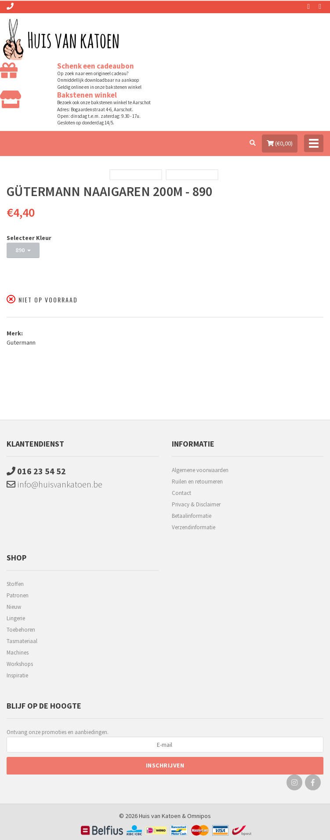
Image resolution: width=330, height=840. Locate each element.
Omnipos (199, 816)
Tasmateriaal (22, 641)
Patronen (18, 595)
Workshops (20, 664)
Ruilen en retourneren (197, 481)
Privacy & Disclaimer (196, 504)
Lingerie (16, 618)
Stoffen (15, 584)
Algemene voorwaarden (200, 470)
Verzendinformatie (193, 527)
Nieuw (14, 607)
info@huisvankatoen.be (54, 484)
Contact (181, 493)
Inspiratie (17, 675)
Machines (18, 652)
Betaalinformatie (191, 516)
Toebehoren (21, 629)
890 (23, 250)
